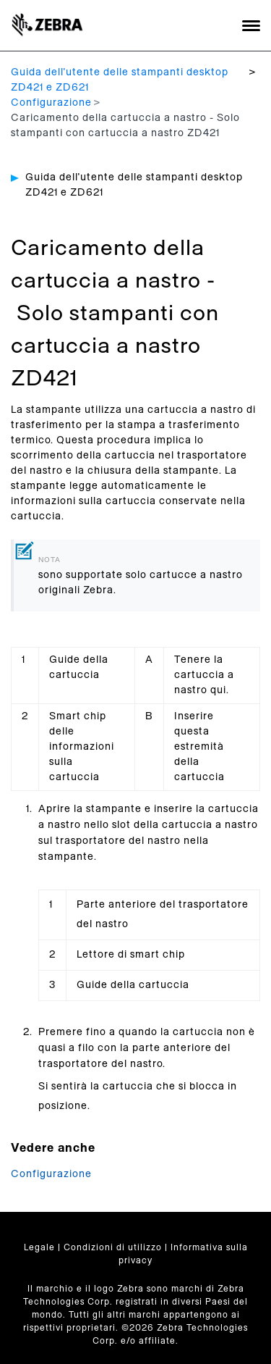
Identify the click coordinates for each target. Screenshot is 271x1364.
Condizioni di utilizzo (113, 1247)
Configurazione (51, 103)
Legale (39, 1247)
